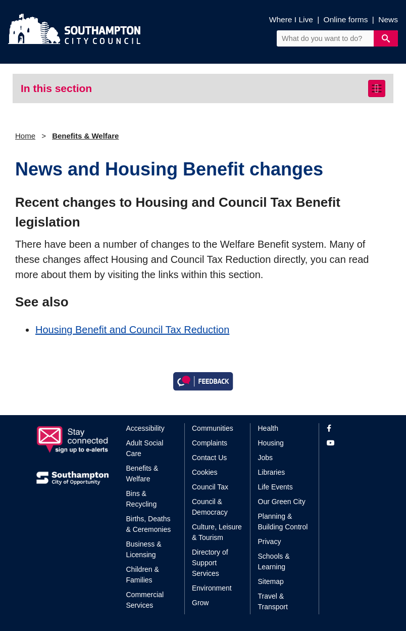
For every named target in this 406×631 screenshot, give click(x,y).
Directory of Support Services (210, 562)
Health (268, 428)
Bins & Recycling (141, 498)
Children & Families (142, 574)
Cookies (205, 472)
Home (25, 135)
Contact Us (209, 458)
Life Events (275, 487)
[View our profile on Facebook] (348, 428)
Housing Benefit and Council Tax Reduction (132, 329)
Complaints (209, 443)
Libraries (271, 472)
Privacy (269, 541)
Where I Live (291, 19)
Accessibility (145, 428)
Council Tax (210, 487)
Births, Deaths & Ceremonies (148, 524)
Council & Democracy (210, 507)
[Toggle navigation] (376, 88)
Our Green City (282, 502)
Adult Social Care (145, 448)
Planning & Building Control (283, 521)
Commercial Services (145, 600)
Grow (200, 603)
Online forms (346, 19)
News (388, 19)
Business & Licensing (144, 549)
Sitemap (271, 581)
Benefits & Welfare (85, 135)
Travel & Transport (273, 601)
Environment (212, 588)
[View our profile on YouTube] (348, 443)
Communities (212, 428)
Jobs (265, 458)
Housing (271, 443)
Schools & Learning (274, 561)
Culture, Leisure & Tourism (217, 532)
